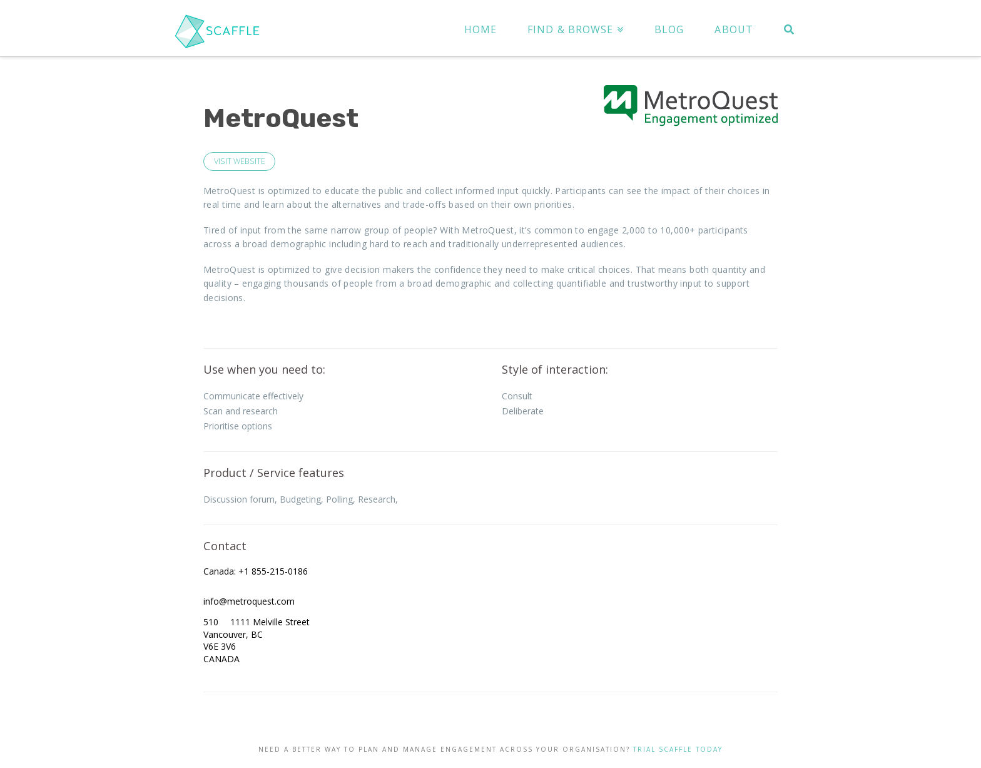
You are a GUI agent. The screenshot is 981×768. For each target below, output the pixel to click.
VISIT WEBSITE (239, 161)
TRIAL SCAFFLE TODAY (678, 749)
